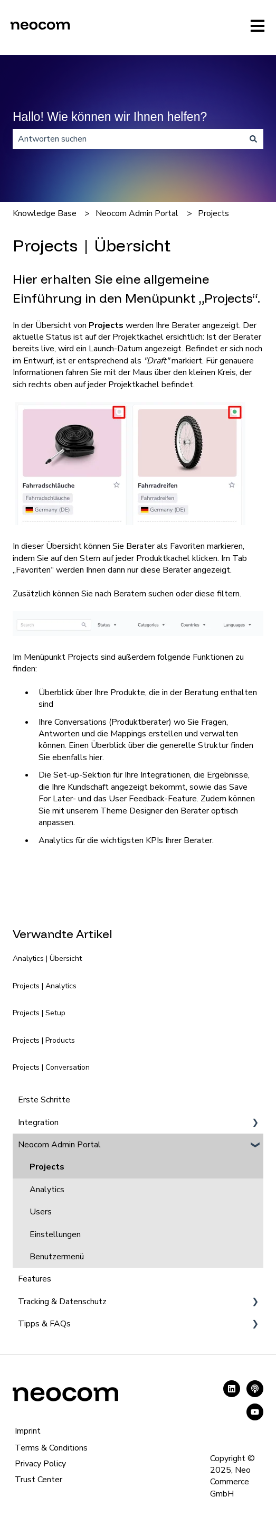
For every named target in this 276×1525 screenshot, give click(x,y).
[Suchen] (253, 139)
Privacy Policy (40, 1464)
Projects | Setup (39, 1013)
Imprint (28, 1431)
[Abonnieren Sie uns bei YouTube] (254, 1412)
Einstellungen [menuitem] (55, 1234)
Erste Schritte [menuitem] (44, 1100)
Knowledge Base (45, 213)
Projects (213, 213)
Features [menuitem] (34, 1279)
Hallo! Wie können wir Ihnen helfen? (110, 117)
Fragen (213, 722)
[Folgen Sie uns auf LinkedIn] (231, 1388)
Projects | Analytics (45, 986)
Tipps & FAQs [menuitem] (44, 1324)
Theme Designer (131, 811)
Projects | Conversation (51, 1067)
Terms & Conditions (51, 1448)
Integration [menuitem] (38, 1122)
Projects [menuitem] (47, 1167)
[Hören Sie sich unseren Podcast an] (254, 1388)
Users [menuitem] (41, 1212)
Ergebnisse (227, 775)
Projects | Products (44, 1040)
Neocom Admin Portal (137, 213)
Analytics (56, 840)
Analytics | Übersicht (47, 958)
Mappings (128, 734)
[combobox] (128, 139)
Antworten (59, 734)
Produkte (127, 692)
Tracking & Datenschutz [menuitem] (62, 1301)
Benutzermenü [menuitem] (57, 1256)
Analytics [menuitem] (47, 1189)
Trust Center (38, 1479)
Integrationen (165, 775)
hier (95, 757)
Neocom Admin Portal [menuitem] (59, 1144)
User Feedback (137, 798)
